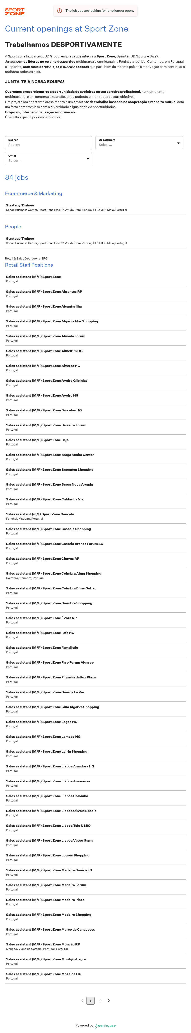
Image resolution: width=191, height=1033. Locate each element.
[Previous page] (82, 1001)
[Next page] (109, 1001)
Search (13, 140)
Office (12, 156)
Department (107, 140)
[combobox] (8, 160)
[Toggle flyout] (178, 143)
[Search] (48, 145)
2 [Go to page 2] (101, 1001)
